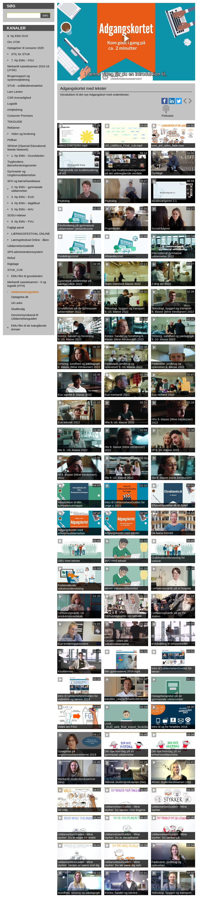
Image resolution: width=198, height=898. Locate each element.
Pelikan (12, 139)
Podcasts (167, 115)
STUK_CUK (15, 269)
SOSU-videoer (16, 215)
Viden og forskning (23, 133)
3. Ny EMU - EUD (22, 197)
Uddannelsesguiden (25, 292)
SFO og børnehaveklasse (23, 181)
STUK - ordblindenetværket (25, 85)
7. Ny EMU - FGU (22, 60)
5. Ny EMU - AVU (22, 209)
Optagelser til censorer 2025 (25, 48)
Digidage (13, 263)
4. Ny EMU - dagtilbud (25, 203)
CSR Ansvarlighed (19, 97)
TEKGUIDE (14, 121)
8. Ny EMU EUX (17, 36)
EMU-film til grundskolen (27, 276)
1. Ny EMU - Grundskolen (27, 155)
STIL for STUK (20, 54)
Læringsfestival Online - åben (30, 239)
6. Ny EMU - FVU (22, 221)
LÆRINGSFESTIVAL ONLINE (30, 233)
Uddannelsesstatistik (20, 245)
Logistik (12, 103)
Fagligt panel (15, 227)
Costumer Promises (20, 115)
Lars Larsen (15, 91)
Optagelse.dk (19, 297)
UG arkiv (16, 303)
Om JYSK (13, 42)
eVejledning (14, 109)
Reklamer (13, 127)
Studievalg (18, 309)
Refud (11, 257)
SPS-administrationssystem (25, 251)
